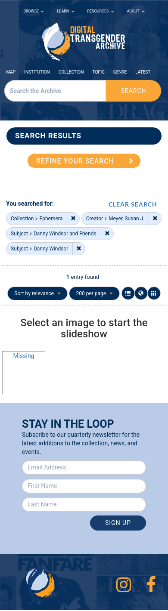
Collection (71, 72)
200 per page (94, 293)
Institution (37, 72)
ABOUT (136, 11)
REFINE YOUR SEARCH (75, 161)
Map (11, 72)
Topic (99, 72)
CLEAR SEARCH (133, 204)
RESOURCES (100, 11)
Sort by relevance (37, 293)
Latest (142, 72)
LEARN (65, 11)
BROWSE (33, 11)
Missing (23, 355)
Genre (120, 72)
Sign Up (118, 522)
